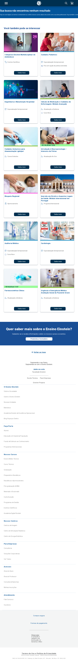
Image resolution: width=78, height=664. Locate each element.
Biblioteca (7, 408)
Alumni (6, 430)
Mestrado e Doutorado (11, 491)
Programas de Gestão (11, 502)
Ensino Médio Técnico (11, 459)
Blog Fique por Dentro (11, 418)
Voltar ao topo (40, 352)
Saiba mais (22, 73)
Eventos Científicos (10, 508)
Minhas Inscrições (10, 587)
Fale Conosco (8, 599)
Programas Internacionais (13, 447)
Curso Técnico (9, 464)
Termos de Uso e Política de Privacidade (39, 653)
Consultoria (8, 548)
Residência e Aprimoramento (14, 480)
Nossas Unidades (10, 402)
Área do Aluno (8, 571)
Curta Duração (9, 497)
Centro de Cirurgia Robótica (13, 536)
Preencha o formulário (39, 339)
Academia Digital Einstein (12, 513)
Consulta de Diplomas (11, 582)
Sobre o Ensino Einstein (12, 397)
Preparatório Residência (12, 475)
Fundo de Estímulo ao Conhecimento (16, 441)
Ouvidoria (7, 605)
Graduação (8, 470)
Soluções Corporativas (12, 553)
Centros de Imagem (10, 525)
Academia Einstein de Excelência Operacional (19, 413)
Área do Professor (10, 576)
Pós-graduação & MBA (11, 486)
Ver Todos (7, 559)
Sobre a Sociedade (10, 391)
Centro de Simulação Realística (14, 531)
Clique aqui (35, 635)
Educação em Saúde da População (16, 436)
